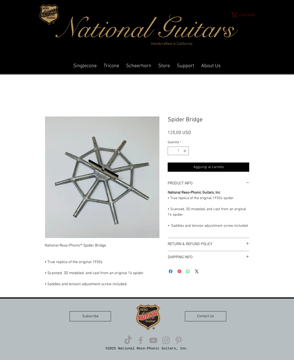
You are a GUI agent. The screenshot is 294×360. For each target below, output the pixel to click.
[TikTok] (128, 340)
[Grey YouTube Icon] (153, 340)
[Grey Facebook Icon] (141, 340)
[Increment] (185, 151)
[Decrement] (171, 151)
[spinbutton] (178, 151)
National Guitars (146, 29)
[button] (244, 15)
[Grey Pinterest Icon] (179, 340)
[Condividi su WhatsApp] (188, 271)
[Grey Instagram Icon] (166, 340)
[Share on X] (197, 271)
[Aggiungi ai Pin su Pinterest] (179, 271)
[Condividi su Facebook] (170, 271)
